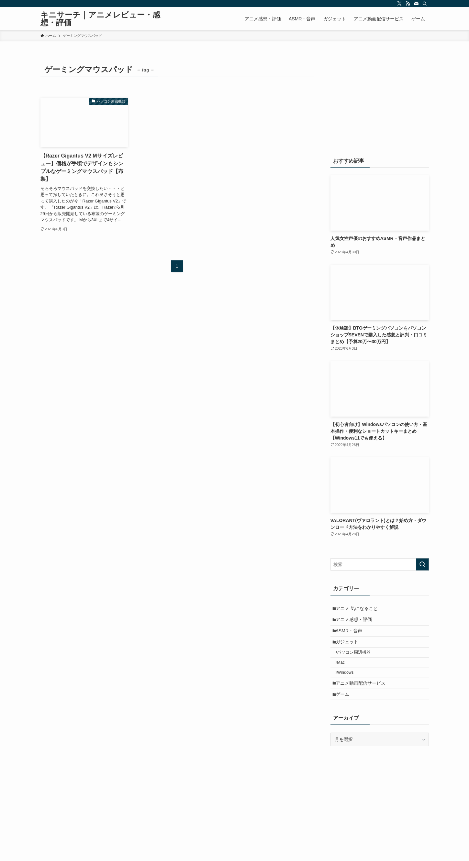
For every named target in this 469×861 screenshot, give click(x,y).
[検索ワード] (379, 564)
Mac (344, 674)
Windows (349, 687)
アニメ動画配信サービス (363, 699)
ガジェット (349, 649)
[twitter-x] (399, 3)
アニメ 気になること (359, 609)
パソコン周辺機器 (357, 662)
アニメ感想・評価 (356, 623)
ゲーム (345, 713)
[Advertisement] (379, 102)
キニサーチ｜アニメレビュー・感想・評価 (100, 19)
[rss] (408, 3)
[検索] (424, 3)
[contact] (416, 3)
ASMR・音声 (351, 636)
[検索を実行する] (422, 564)
